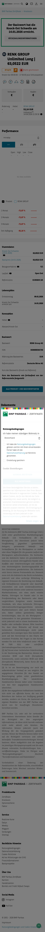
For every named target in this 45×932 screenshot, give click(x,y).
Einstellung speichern (16, 460)
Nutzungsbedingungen (26, 444)
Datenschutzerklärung (16, 453)
